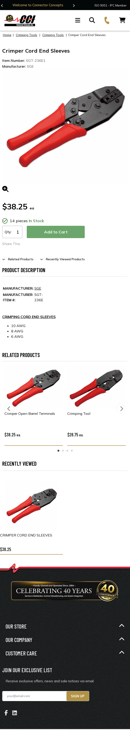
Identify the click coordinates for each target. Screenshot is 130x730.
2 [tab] (63, 450)
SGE (37, 288)
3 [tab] (67, 450)
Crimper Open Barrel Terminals (29, 413)
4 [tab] (72, 450)
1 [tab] (58, 450)
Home (7, 35)
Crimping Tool (78, 413)
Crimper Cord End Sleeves (26, 535)
